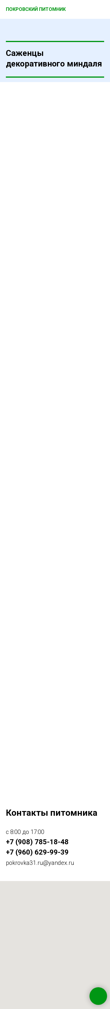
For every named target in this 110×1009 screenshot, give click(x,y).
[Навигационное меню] (100, 9)
